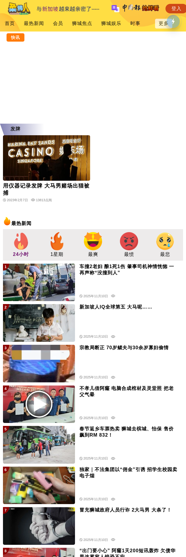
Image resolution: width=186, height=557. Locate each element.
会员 (58, 23)
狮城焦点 (82, 23)
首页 (10, 23)
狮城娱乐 (111, 23)
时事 (135, 23)
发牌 (15, 128)
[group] (21, 245)
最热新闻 (34, 23)
